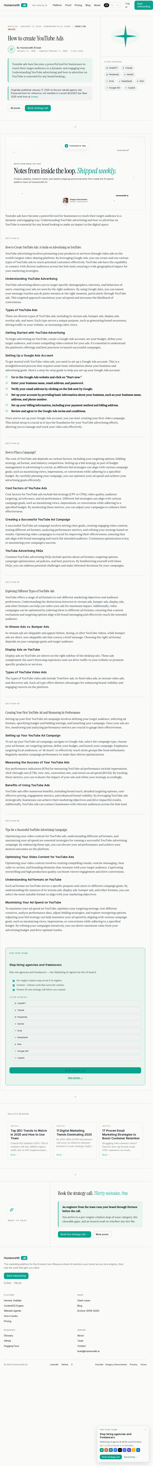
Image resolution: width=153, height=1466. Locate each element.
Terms (143, 1364)
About (97, 5)
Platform (57, 5)
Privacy (133, 1364)
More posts (102, 1234)
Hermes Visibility (12, 1300)
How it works (11, 1316)
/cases (34, 96)
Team (80, 1340)
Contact (81, 1346)
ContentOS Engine (14, 1305)
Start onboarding (16, 1275)
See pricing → (75, 1078)
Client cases (83, 1300)
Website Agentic (12, 1310)
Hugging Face (11, 1346)
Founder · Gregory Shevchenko (111, 1364)
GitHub (7, 1340)
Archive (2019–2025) (88, 1310)
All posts (15, 108)
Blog (88, 5)
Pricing (78, 5)
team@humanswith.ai (88, 1351)
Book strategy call (38, 108)
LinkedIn (54, 1364)
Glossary (8, 1335)
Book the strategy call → (74, 1234)
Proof (68, 5)
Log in (127, 5)
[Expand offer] (135, 1459)
